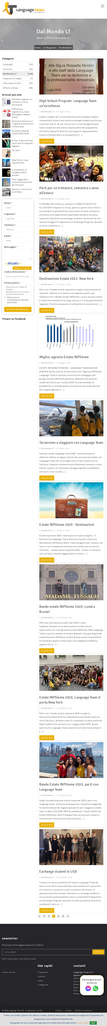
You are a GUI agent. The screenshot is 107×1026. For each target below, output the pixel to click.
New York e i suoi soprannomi (20, 161)
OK (93, 1023)
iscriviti (98, 956)
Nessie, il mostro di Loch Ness (21, 190)
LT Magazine (50, 48)
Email (8, 235)
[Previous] (39, 920)
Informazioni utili (18, 83)
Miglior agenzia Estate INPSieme (65, 357)
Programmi (43, 977)
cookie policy (82, 1023)
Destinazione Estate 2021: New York (68, 278)
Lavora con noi (8, 977)
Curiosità (18, 69)
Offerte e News (18, 88)
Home (38, 48)
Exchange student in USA (59, 876)
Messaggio (10, 246)
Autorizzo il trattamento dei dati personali (18, 300)
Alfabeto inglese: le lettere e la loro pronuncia (22, 102)
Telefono (10, 224)
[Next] (68, 920)
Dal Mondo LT (65, 48)
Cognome (10, 214)
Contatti (41, 981)
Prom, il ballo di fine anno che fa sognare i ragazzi (23, 143)
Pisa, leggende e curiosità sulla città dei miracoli (22, 182)
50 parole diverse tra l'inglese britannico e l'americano (23, 124)
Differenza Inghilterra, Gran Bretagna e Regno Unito (21, 113)
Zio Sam (16, 150)
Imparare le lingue (18, 78)
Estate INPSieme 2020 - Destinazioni (68, 529)
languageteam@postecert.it (90, 995)
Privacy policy (12, 282)
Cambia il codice (22, 268)
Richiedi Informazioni (18, 309)
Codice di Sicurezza (15, 271)
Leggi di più (46, 141)
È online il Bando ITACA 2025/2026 (20, 132)
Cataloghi (18, 64)
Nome (8, 203)
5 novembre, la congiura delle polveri (19, 172)
